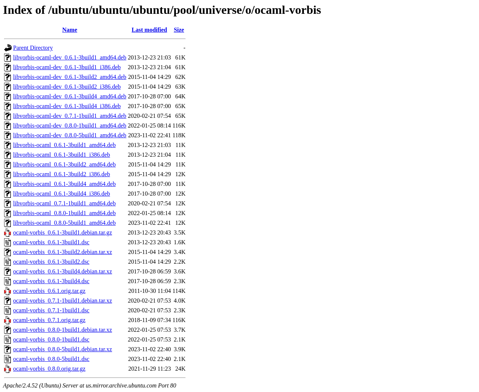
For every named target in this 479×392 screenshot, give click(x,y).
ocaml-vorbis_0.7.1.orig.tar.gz (49, 320)
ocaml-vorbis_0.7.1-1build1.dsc (51, 310)
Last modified (149, 30)
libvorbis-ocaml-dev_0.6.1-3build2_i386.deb (67, 86)
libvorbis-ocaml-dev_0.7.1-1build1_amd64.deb (69, 116)
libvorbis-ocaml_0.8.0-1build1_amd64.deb (64, 213)
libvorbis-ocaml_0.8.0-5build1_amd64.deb (64, 223)
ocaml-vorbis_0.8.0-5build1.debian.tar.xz (62, 349)
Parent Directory (33, 48)
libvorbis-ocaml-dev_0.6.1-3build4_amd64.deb (69, 96)
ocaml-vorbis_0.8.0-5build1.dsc (51, 359)
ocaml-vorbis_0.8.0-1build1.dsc (51, 339)
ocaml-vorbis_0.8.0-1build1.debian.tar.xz (62, 330)
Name (69, 30)
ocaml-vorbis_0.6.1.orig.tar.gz (49, 291)
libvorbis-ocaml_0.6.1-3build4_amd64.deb (64, 184)
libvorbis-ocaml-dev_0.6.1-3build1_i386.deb (67, 67)
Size (179, 30)
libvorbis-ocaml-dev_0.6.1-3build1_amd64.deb (69, 57)
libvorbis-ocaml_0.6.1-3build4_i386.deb (61, 193)
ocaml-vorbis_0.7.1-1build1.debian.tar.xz (62, 300)
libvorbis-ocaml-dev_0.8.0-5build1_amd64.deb (69, 135)
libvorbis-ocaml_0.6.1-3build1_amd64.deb (64, 145)
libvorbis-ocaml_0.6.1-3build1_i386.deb (61, 154)
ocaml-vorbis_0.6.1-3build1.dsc (51, 242)
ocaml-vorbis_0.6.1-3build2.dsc (51, 261)
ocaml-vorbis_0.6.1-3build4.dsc (51, 281)
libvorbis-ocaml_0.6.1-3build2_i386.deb (61, 174)
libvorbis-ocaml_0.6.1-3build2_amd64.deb (64, 164)
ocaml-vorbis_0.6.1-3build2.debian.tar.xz (62, 252)
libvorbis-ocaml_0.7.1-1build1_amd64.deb (64, 203)
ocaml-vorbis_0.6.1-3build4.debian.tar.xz (62, 271)
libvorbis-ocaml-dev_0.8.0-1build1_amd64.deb (69, 125)
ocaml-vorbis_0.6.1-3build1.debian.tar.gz (62, 232)
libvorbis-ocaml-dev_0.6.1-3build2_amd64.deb (69, 77)
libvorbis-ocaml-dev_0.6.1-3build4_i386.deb (67, 106)
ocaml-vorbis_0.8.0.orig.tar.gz (49, 368)
